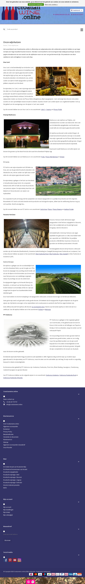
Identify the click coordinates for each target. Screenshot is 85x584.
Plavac (50, 209)
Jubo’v (43, 109)
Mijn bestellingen (8, 510)
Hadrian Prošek (68, 209)
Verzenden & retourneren (10, 437)
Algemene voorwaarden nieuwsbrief (14, 445)
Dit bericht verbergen (36, 4)
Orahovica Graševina (52, 375)
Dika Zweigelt (64, 254)
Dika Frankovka (54, 254)
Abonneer (7, 540)
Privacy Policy (7, 432)
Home (5, 45)
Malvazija (48, 309)
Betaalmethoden (8, 434)
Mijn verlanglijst (8, 515)
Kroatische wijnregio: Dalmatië (12, 483)
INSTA (5, 488)
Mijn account (77, 14)
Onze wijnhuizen (13, 45)
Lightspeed (46, 571)
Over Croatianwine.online (11, 424)
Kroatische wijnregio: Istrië (11, 475)
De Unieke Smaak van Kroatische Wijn (14, 467)
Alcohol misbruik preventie (11, 485)
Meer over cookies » (51, 4)
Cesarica (48, 109)
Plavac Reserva (57, 209)
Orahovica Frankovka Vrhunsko (13, 378)
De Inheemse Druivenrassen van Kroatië (15, 469)
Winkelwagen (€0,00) (61, 14)
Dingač (62, 157)
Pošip (43, 157)
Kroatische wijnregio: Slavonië (12, 477)
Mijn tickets (6, 512)
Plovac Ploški (57, 109)
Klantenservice (7, 439)
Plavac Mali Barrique (51, 157)
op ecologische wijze (38, 307)
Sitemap (5, 442)
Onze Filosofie (7, 447)
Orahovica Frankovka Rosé (67, 375)
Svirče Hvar (43, 209)
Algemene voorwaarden (10, 426)
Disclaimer (6, 429)
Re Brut (40, 309)
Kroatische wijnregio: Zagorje (12, 480)
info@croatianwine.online (14, 404)
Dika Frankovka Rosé (42, 254)
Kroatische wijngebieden (10, 472)
